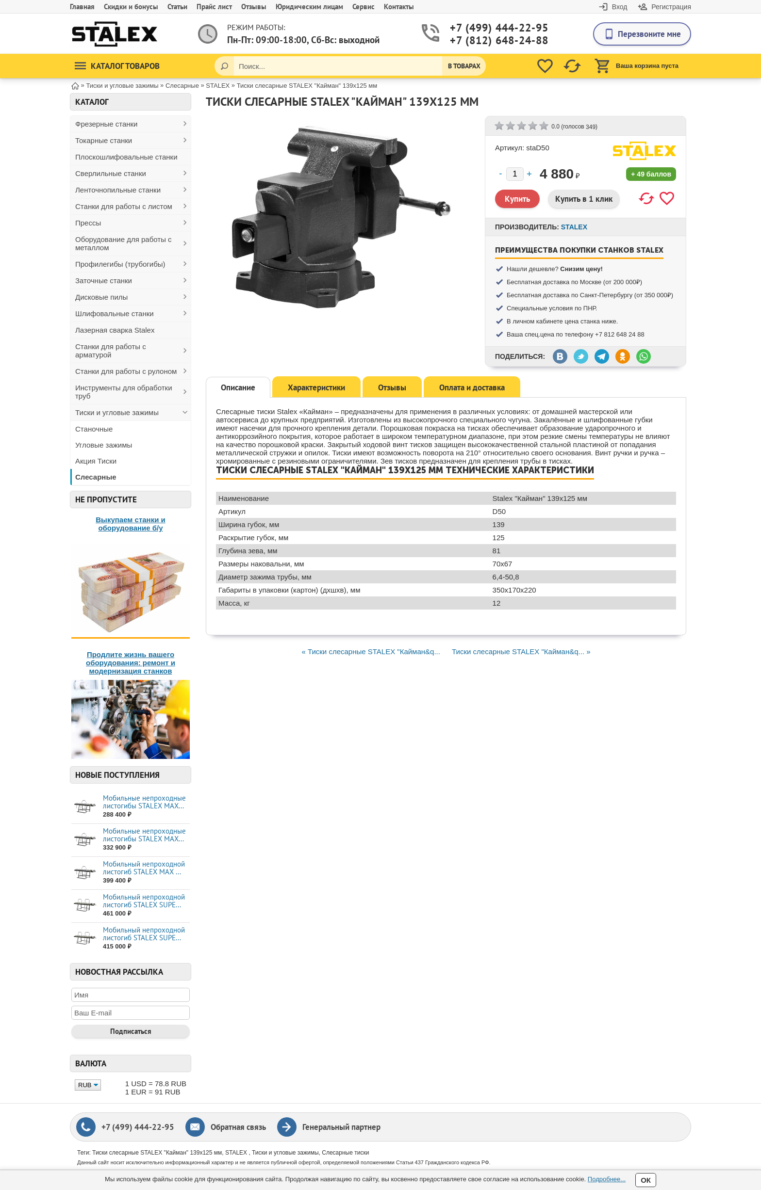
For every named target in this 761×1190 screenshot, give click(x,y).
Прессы (88, 223)
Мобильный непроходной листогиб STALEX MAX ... (144, 867)
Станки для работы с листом (123, 206)
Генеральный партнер (341, 1127)
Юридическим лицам (309, 6)
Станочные (94, 429)
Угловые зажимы (103, 445)
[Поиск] (224, 66)
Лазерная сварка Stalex (114, 330)
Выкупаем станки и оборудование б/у (130, 523)
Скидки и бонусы (131, 6)
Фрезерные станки (106, 124)
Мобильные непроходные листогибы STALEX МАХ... (144, 801)
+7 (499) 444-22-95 (488, 27)
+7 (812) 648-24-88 (488, 40)
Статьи (177, 6)
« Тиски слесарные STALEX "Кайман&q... (370, 651)
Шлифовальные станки (114, 313)
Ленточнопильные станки (118, 190)
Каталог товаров (117, 66)
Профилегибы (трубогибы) (120, 264)
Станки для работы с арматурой (110, 350)
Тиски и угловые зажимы (117, 412)
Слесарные (95, 477)
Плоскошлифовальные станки (126, 157)
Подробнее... (607, 1179)
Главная (82, 6)
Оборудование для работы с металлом (123, 243)
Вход (620, 7)
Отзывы (253, 6)
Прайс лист (214, 6)
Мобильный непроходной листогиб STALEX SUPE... (144, 900)
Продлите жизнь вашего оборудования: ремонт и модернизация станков (130, 662)
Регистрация (671, 7)
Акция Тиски (95, 461)
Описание (238, 387)
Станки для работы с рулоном (126, 371)
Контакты (399, 6)
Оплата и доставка (472, 387)
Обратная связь (238, 1127)
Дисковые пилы (101, 297)
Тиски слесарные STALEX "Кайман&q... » (521, 651)
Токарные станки (103, 140)
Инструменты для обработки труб (123, 392)
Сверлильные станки (110, 173)
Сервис (363, 6)
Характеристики (316, 387)
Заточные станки (103, 280)
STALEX (574, 227)
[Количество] (515, 174)
